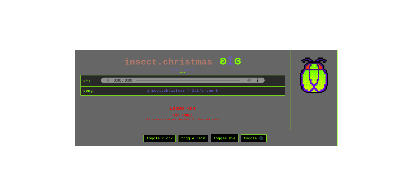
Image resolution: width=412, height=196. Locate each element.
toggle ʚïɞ (224, 139)
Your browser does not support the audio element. (183, 79)
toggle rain (193, 139)
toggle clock (160, 139)
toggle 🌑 (254, 139)
